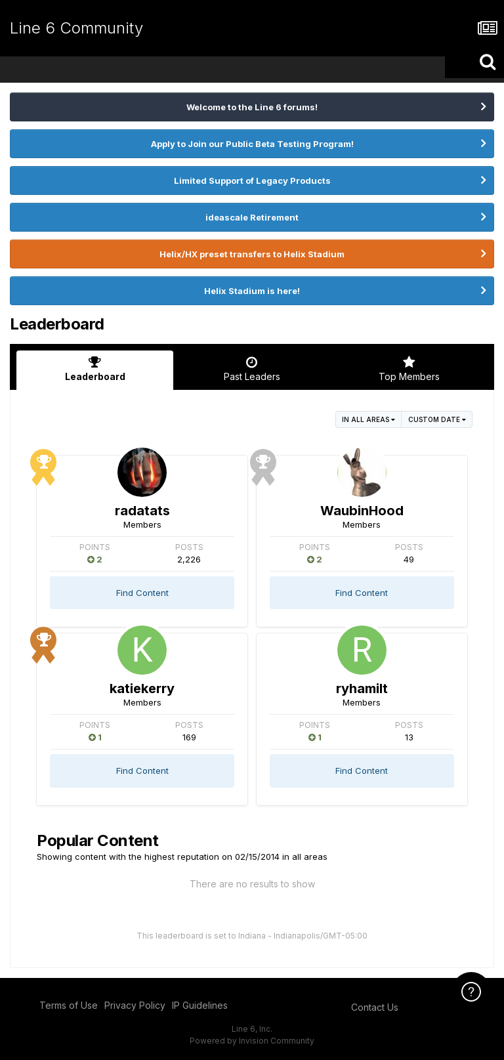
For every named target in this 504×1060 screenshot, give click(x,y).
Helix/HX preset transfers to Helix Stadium (252, 254)
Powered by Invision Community (252, 1041)
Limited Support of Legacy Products (252, 180)
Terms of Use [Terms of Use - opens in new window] (68, 1005)
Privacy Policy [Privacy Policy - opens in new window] (134, 1005)
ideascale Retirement (252, 217)
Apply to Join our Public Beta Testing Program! (252, 143)
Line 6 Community (76, 27)
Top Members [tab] (409, 369)
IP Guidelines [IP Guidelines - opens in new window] (200, 1005)
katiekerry (142, 688)
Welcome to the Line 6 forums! (252, 107)
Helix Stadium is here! (252, 291)
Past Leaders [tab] (251, 369)
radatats (142, 511)
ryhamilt (362, 688)
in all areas (368, 419)
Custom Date (437, 419)
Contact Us (374, 1007)
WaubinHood (362, 511)
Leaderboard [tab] (94, 369)
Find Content (142, 592)
